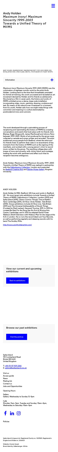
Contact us (8, 384)
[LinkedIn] (12, 413)
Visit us (7, 373)
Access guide (9, 376)
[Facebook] (5, 413)
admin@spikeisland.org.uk (16, 368)
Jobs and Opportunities (13, 386)
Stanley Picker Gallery (35, 169)
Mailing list (8, 381)
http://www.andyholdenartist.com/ (17, 225)
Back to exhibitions (17, 280)
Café (5, 401)
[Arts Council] (11, 430)
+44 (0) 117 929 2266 (13, 366)
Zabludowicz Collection (20, 167)
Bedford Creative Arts (14, 169)
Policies (7, 421)
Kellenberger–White (20, 446)
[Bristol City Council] (31, 430)
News (6, 378)
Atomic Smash (14, 444)
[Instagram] (18, 413)
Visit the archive (16, 337)
